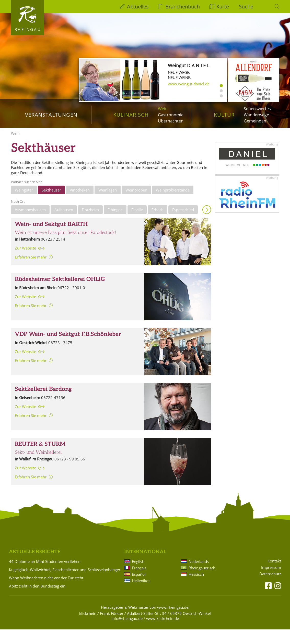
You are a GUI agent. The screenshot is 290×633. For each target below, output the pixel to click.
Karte (222, 6)
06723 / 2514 (53, 242)
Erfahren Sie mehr (31, 260)
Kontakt (274, 564)
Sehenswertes (257, 108)
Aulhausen (63, 213)
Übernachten (170, 121)
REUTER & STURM (40, 447)
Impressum (271, 571)
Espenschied (183, 213)
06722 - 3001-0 (71, 291)
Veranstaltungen (51, 114)
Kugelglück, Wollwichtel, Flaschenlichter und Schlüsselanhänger (64, 573)
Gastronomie (170, 115)
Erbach (158, 213)
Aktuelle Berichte (34, 555)
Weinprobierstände (173, 193)
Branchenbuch (182, 6)
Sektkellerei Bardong (43, 392)
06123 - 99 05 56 (69, 462)
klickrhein (87, 616)
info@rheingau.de (127, 622)
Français (139, 571)
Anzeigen (206, 213)
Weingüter (24, 193)
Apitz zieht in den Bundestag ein (37, 589)
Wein (163, 108)
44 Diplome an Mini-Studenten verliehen (44, 565)
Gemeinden (255, 121)
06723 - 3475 (60, 346)
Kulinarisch (131, 114)
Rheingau (28, 29)
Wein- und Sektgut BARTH (51, 227)
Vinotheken (80, 193)
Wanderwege (256, 115)
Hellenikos (141, 584)
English (138, 565)
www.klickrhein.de (162, 622)
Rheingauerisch (202, 571)
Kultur (224, 114)
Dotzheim (90, 213)
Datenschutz (270, 577)
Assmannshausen (30, 213)
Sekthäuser (51, 193)
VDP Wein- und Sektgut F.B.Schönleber (68, 337)
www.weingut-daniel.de (189, 83)
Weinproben (136, 193)
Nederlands (199, 565)
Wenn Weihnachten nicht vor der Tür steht (46, 581)
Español (139, 577)
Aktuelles (138, 6)
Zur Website (25, 251)
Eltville (137, 213)
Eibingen (115, 213)
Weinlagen (107, 193)
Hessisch (196, 577)
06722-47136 (53, 401)
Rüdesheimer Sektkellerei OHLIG (60, 282)
